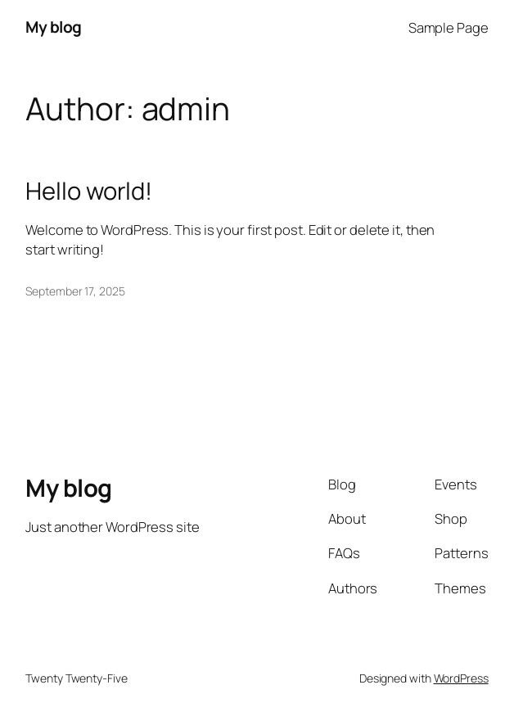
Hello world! (88, 191)
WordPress (461, 678)
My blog (53, 27)
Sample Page (448, 27)
